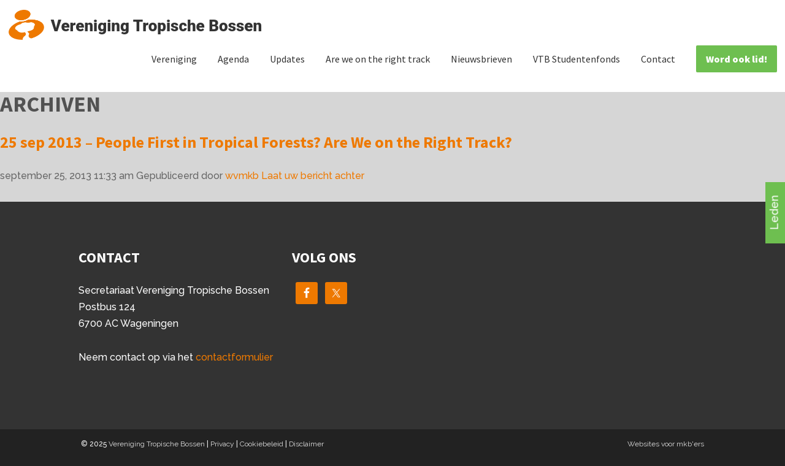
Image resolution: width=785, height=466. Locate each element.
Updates (287, 59)
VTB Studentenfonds (576, 59)
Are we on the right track (378, 59)
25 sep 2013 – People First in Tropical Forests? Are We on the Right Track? (256, 142)
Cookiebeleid (261, 444)
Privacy (222, 444)
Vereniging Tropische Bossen (157, 444)
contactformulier (234, 357)
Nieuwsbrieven (481, 59)
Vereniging (174, 59)
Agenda (233, 59)
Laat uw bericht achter (312, 175)
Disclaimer (306, 444)
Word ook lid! (736, 59)
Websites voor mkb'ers (665, 444)
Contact (658, 59)
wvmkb (242, 175)
